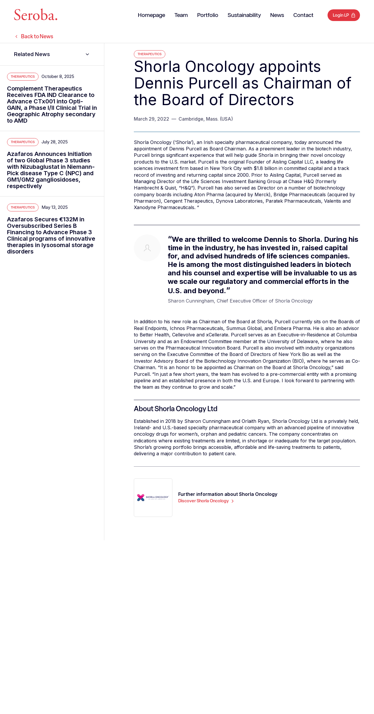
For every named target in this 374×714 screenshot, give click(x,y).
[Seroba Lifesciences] (35, 15)
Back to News (33, 36)
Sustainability (244, 15)
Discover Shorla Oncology (206, 500)
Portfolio (207, 15)
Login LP (341, 15)
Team (181, 15)
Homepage (151, 15)
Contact (303, 15)
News (277, 15)
